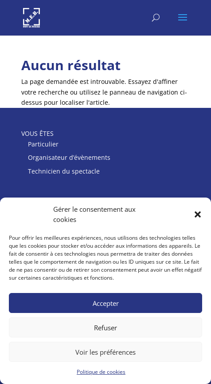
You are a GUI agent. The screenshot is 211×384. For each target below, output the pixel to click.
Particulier (43, 144)
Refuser (105, 327)
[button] (197, 214)
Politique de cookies (101, 372)
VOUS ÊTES (37, 133)
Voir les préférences (105, 352)
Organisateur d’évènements (69, 157)
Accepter (106, 303)
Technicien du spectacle (64, 171)
